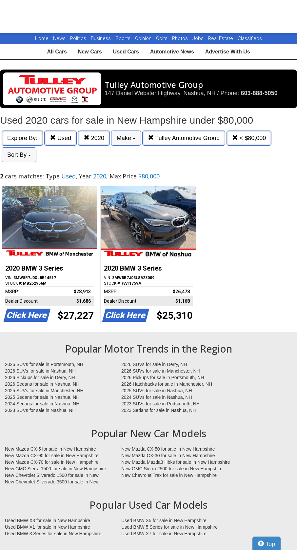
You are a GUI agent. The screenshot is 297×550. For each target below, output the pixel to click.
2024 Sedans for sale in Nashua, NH (42, 403)
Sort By (19, 155)
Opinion (144, 38)
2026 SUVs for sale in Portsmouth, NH (44, 364)
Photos (180, 38)
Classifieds (250, 38)
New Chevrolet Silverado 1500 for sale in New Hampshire (52, 476)
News (59, 38)
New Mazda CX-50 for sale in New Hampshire (168, 449)
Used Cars (126, 51)
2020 (94, 137)
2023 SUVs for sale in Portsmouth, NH (160, 403)
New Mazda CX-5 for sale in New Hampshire (50, 449)
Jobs (198, 38)
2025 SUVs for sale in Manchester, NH (44, 390)
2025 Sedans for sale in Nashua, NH (42, 397)
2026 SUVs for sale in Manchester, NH (160, 371)
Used (60, 137)
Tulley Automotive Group (184, 137)
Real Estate (221, 38)
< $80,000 (249, 137)
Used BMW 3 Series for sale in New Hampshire (53, 533)
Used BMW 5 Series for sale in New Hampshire (169, 527)
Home (42, 38)
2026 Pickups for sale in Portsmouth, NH (162, 377)
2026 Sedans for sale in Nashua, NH (42, 384)
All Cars (57, 51)
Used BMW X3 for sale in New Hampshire (47, 520)
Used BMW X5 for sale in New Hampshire (164, 520)
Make (126, 138)
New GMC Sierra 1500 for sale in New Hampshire (55, 468)
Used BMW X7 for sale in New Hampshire (164, 533)
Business (101, 38)
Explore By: (22, 138)
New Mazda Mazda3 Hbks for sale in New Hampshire (175, 462)
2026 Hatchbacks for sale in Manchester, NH (166, 384)
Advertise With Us (227, 51)
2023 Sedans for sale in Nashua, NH (158, 410)
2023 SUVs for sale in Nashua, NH (40, 410)
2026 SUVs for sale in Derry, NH (154, 364)
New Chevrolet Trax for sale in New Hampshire (169, 475)
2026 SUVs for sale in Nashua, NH (40, 371)
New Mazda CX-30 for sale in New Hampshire (168, 455)
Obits (162, 38)
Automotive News (172, 51)
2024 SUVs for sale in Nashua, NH (156, 397)
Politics (78, 38)
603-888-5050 (259, 93)
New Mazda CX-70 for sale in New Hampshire (52, 462)
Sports (123, 38)
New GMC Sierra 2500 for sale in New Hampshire (172, 468)
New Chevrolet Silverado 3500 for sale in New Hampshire (52, 482)
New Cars (90, 51)
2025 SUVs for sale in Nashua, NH (156, 390)
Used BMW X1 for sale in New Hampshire (47, 527)
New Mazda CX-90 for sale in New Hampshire (52, 455)
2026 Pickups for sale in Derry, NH (40, 377)
